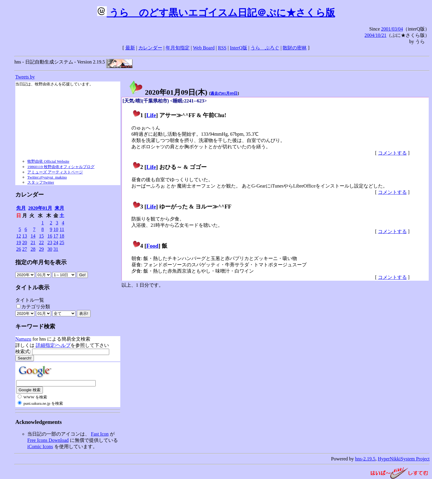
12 (18, 235)
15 (41, 235)
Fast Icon (100, 433)
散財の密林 (295, 47)
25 (61, 242)
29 (41, 249)
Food (152, 246)
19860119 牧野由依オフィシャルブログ (60, 166)
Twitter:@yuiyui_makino (47, 177)
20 (24, 242)
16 (49, 235)
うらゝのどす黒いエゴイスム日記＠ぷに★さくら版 (216, 12)
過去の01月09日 (224, 93)
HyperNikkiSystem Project (404, 458)
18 (61, 235)
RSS (222, 47)
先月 (21, 208)
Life (151, 115)
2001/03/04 (392, 28)
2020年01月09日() (168, 92)
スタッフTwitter (40, 182)
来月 (59, 208)
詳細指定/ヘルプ (53, 345)
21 (33, 242)
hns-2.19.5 (365, 458)
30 (49, 249)
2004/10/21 (375, 35)
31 (55, 249)
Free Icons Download (48, 440)
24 (55, 242)
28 (33, 249)
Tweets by (25, 76)
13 (24, 235)
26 (18, 249)
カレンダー (150, 47)
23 (49, 242)
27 (24, 249)
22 (41, 242)
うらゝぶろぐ (264, 47)
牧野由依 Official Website (48, 161)
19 (18, 242)
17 (55, 235)
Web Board (203, 47)
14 (33, 235)
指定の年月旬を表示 (41, 262)
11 (62, 229)
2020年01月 (40, 208)
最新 (130, 47)
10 (55, 229)
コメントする (392, 152)
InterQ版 (238, 47)
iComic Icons (40, 446)
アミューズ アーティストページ (55, 172)
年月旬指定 (178, 47)
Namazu (23, 339)
